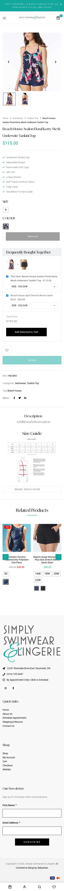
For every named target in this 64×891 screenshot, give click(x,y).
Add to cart (33, 236)
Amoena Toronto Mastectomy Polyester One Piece (17, 560)
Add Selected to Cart (26, 332)
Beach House (15, 390)
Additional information (33, 422)
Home (5, 118)
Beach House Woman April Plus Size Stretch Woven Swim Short (47, 560)
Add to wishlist (7, 350)
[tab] (33, 416)
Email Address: (11, 822)
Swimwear (18, 118)
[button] (58, 17)
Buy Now (32, 360)
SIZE (5, 201)
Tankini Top (32, 118)
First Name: (9, 805)
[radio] (5, 209)
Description (33, 416)
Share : (6, 398)
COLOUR (9, 218)
